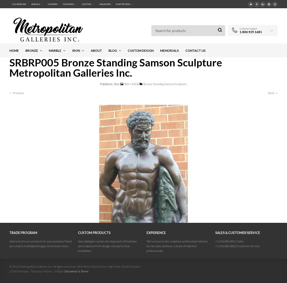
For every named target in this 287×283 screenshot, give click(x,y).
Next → (273, 93)
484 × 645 (130, 84)
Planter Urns (123, 4)
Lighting (87, 4)
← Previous (16, 93)
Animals (35, 4)
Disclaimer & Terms (76, 271)
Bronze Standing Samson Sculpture (165, 84)
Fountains (68, 4)
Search (220, 30)
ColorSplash (19, 4)
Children (53, 4)
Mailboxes (105, 4)
